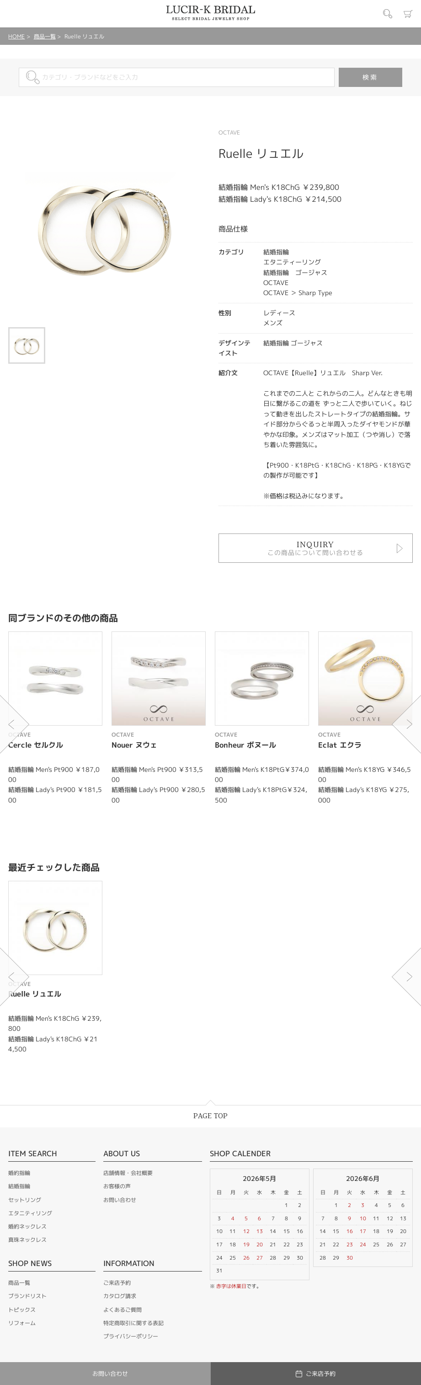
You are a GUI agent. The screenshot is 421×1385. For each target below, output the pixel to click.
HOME (16, 36)
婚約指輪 (19, 1173)
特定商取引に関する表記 (133, 1323)
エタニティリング (30, 1213)
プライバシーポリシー (130, 1336)
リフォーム (22, 1323)
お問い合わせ (119, 1200)
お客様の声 (117, 1186)
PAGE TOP (210, 1116)
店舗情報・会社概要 (128, 1173)
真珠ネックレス (27, 1240)
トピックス (22, 1310)
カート (408, 13)
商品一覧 (45, 36)
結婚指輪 (19, 1186)
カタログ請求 (119, 1296)
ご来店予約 (117, 1283)
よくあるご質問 (122, 1310)
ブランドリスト (27, 1296)
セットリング (24, 1200)
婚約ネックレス (27, 1226)
